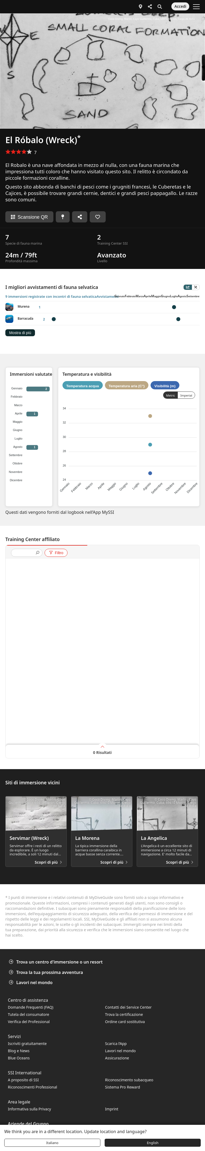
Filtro (56, 553)
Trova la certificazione (124, 1014)
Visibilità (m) (164, 386)
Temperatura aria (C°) (127, 386)
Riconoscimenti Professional (32, 1087)
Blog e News (19, 1050)
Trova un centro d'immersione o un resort (56, 962)
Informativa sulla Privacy (29, 1108)
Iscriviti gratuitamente (27, 1043)
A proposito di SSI (23, 1079)
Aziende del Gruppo (28, 1124)
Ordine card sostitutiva (125, 1021)
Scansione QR (29, 217)
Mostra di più (20, 333)
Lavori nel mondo (31, 982)
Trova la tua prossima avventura (46, 972)
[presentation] (24, 553)
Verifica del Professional (29, 1021)
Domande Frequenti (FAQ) (30, 1007)
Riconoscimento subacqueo (129, 1079)
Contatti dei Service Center (128, 1007)
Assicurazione (117, 1057)
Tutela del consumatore (28, 1014)
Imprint (112, 1108)
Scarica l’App (116, 1043)
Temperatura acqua (82, 386)
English (153, 1142)
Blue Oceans (19, 1057)
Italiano (52, 1142)
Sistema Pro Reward (122, 1087)
